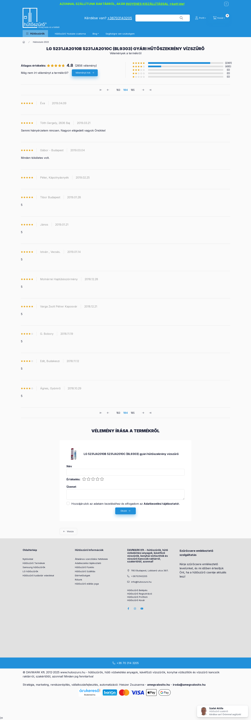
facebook (128, 608)
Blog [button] (95, 33)
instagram (135, 608)
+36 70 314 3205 (128, 663)
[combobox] (162, 18)
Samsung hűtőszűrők (34, 567)
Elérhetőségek (82, 575)
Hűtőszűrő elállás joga (87, 583)
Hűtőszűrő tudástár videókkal (38, 575)
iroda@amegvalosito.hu (189, 684)
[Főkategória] (24, 42)
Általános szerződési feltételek (91, 559)
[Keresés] (181, 18)
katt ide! (178, 4)
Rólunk (78, 579)
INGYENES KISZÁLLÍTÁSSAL (147, 4)
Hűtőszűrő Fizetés (84, 567)
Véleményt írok (83, 72)
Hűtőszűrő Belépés (137, 590)
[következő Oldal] (143, 89)
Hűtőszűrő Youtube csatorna (70, 33)
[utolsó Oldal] (150, 89)
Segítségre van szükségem (120, 33)
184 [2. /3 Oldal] (125, 89)
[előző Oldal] (108, 89)
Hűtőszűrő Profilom (137, 597)
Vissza (70, 531)
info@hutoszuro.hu (141, 581)
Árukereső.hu (89, 695)
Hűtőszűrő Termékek (34, 563)
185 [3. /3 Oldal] (133, 89)
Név (69, 466)
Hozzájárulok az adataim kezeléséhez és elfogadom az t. (125, 503)
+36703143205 (119, 18)
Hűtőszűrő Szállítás (85, 571)
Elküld (124, 511)
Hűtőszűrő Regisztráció (139, 593)
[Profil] (201, 18)
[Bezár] (226, 4)
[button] (35, 33)
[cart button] (219, 18)
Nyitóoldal (28, 559)
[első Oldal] (100, 89)
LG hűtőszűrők (30, 571)
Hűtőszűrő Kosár (136, 600)
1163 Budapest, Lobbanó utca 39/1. (149, 570)
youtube (142, 608)
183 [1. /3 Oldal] (118, 89)
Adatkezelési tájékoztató (88, 563)
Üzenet (71, 486)
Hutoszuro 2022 (41, 42)
